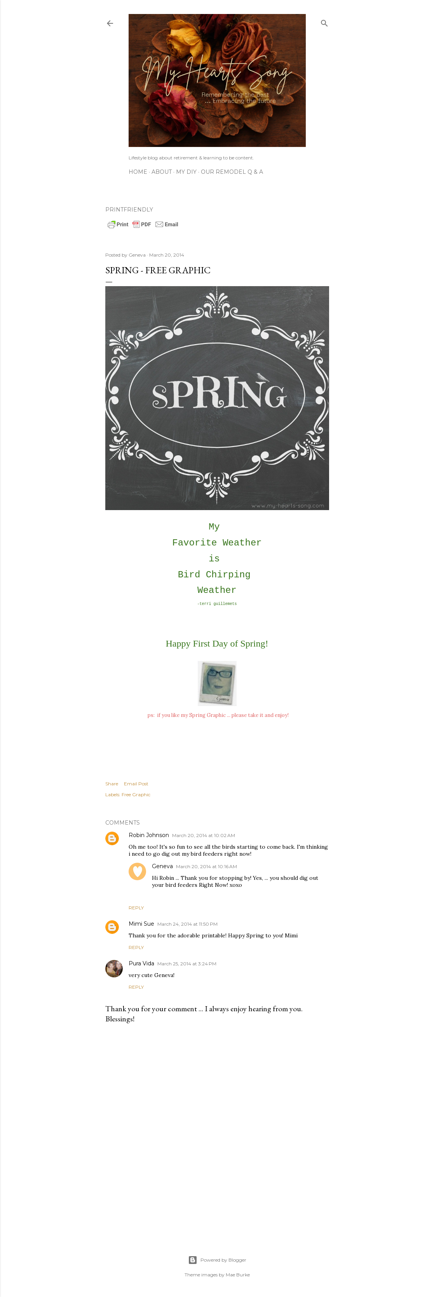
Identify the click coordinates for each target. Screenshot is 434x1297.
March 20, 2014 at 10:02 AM (203, 835)
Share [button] (111, 784)
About (162, 171)
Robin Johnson (149, 835)
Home (138, 171)
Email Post (136, 784)
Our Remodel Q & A (232, 171)
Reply (136, 908)
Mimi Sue (141, 923)
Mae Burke (238, 1275)
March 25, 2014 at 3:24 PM (186, 964)
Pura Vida (141, 963)
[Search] (324, 21)
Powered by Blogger (217, 1260)
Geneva (162, 866)
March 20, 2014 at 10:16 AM (206, 866)
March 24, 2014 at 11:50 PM (187, 924)
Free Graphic (136, 794)
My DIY (186, 171)
